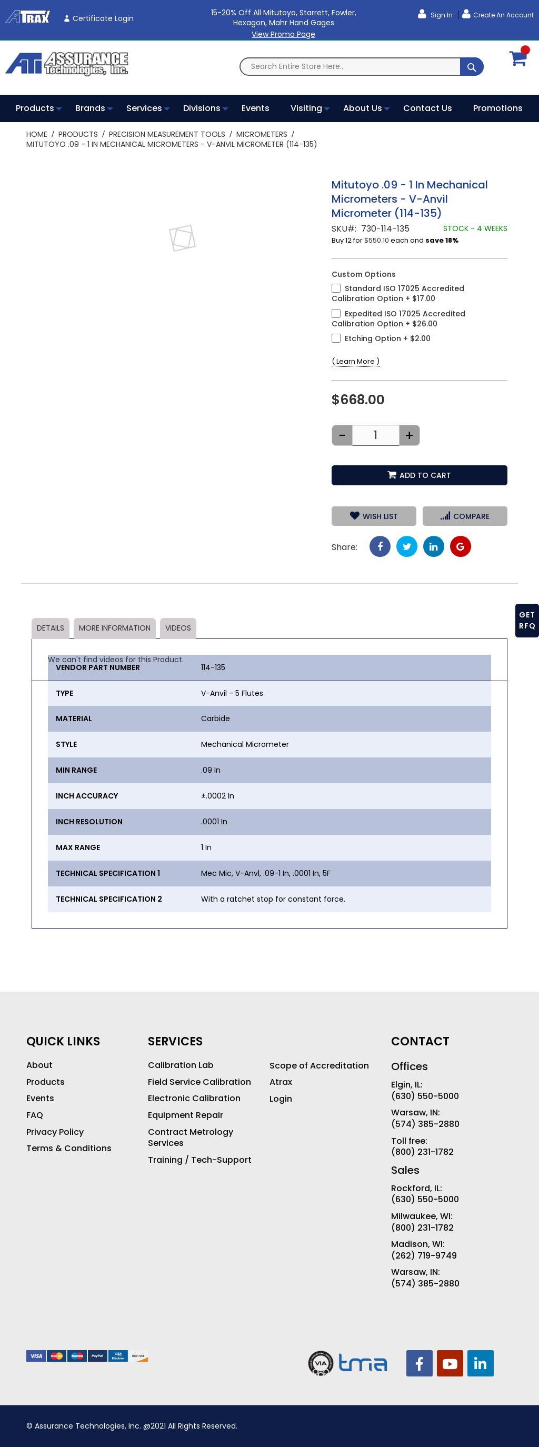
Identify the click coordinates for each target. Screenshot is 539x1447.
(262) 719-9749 (424, 1256)
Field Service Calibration (199, 1082)
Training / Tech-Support (200, 1160)
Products (78, 134)
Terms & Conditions (69, 1148)
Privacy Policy (55, 1132)
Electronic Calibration (194, 1098)
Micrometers (261, 134)
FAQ (34, 1115)
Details (50, 628)
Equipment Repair (185, 1115)
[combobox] (361, 66)
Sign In (441, 15)
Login (281, 1099)
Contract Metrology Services (190, 1137)
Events (40, 1098)
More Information (115, 628)
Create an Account (503, 15)
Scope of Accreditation (319, 1066)
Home (36, 134)
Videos (178, 628)
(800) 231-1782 (422, 1152)
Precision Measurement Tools (167, 134)
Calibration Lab (181, 1065)
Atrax (281, 1082)
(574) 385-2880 (425, 1124)
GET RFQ (527, 620)
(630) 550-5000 (425, 1096)
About (39, 1065)
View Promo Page (283, 34)
